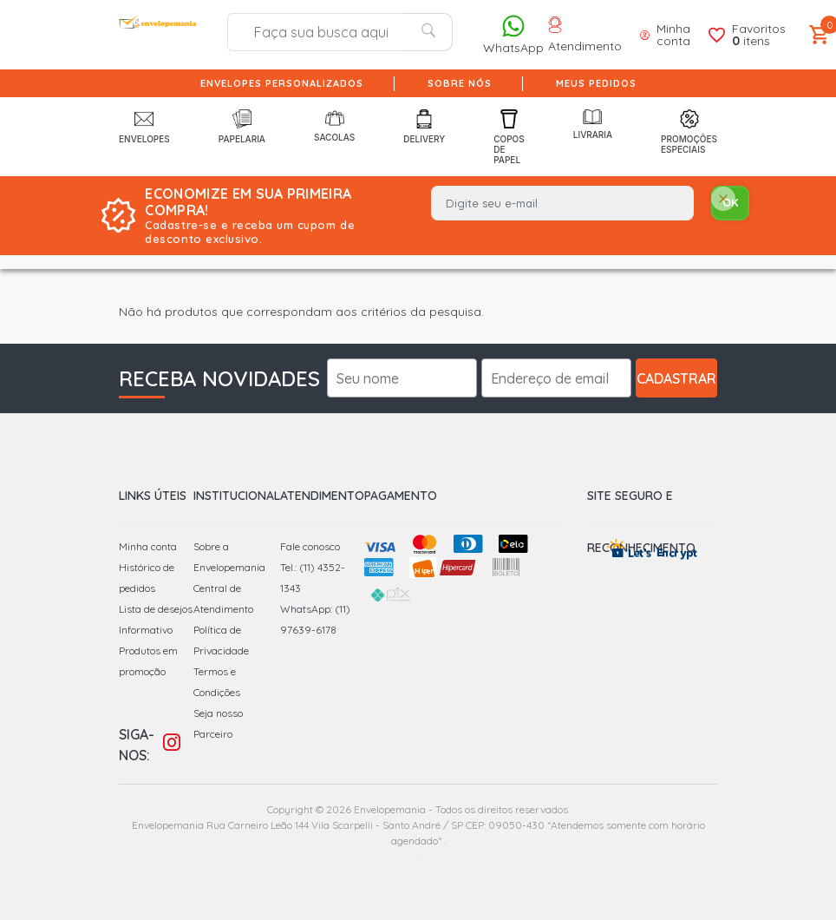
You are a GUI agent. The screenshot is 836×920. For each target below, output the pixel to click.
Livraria (592, 125)
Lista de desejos (156, 608)
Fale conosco (310, 546)
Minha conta (148, 546)
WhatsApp (513, 34)
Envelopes (144, 126)
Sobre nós (460, 83)
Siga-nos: (136, 745)
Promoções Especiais (689, 131)
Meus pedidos (596, 83)
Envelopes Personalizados (281, 83)
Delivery (424, 126)
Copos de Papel (509, 137)
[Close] (723, 200)
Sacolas (334, 125)
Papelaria (242, 126)
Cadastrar (676, 378)
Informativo (146, 629)
